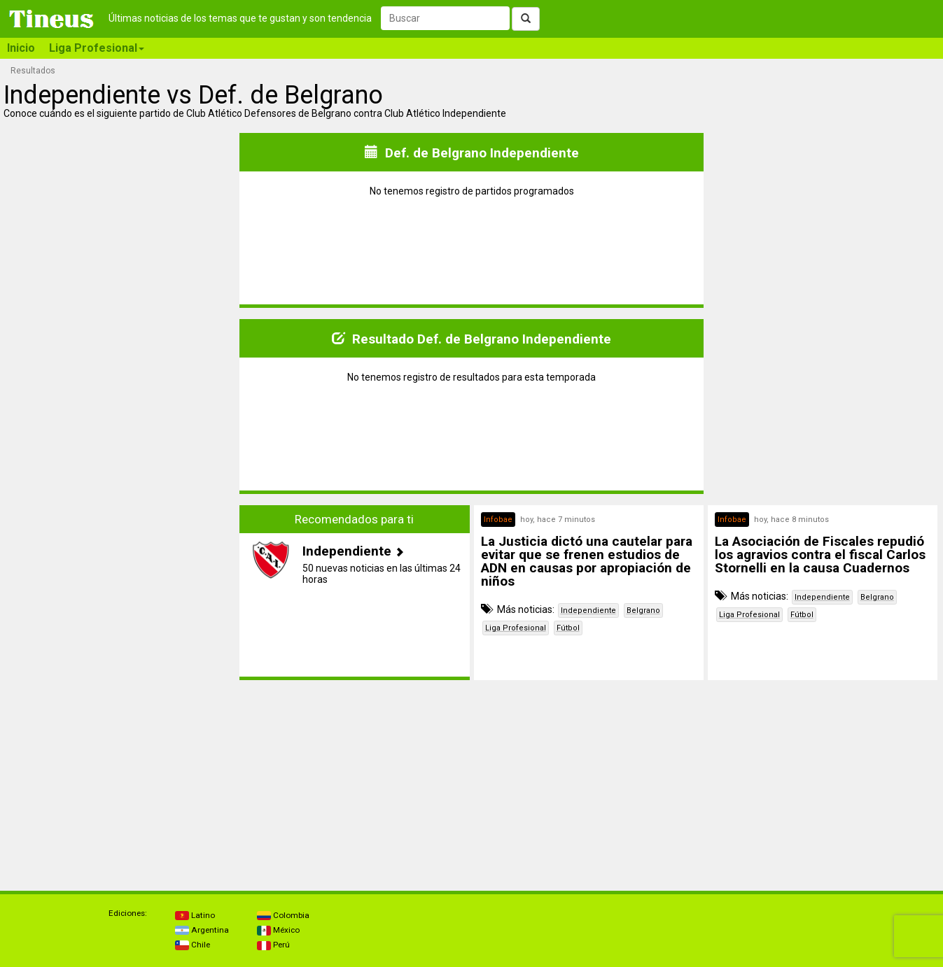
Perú (273, 945)
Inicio (21, 48)
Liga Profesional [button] (96, 48)
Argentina (202, 930)
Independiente (588, 610)
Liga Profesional (515, 628)
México (278, 930)
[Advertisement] (120, 592)
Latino (195, 915)
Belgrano (643, 610)
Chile (192, 945)
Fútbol (568, 628)
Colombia (283, 915)
